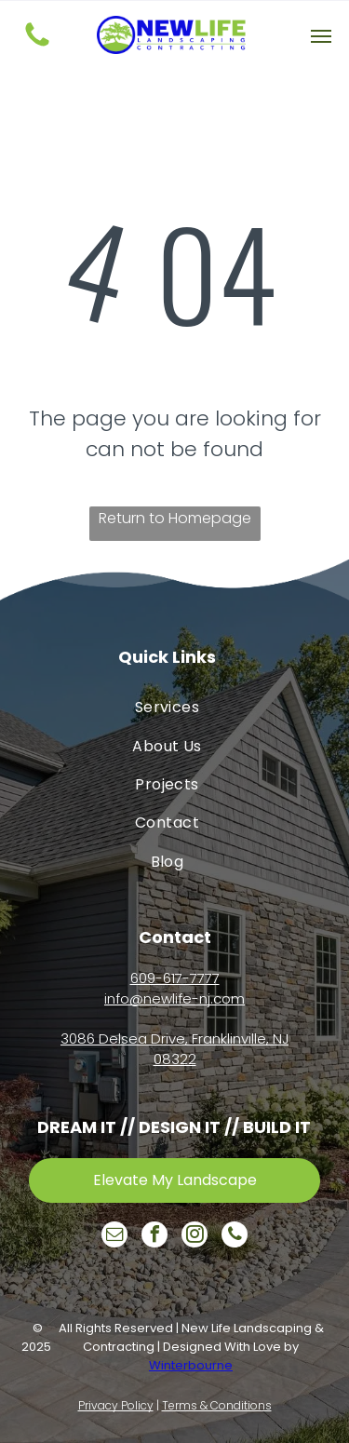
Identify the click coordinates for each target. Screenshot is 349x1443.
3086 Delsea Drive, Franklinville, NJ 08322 (174, 1049)
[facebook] (154, 1236)
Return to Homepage (175, 518)
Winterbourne (191, 1365)
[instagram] (194, 1236)
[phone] (234, 1236)
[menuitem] (167, 707)
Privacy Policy (116, 1405)
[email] (114, 1236)
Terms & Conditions (217, 1405)
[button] (321, 36)
